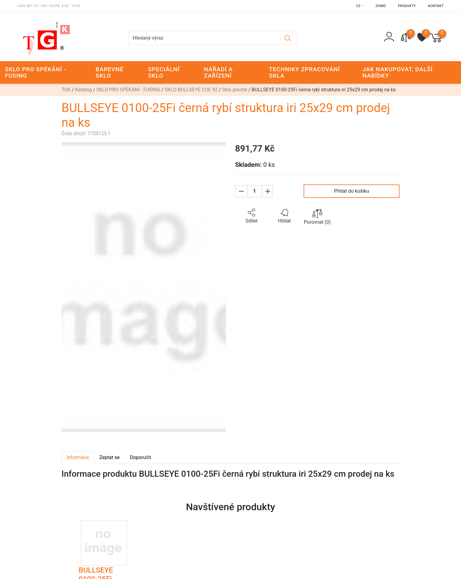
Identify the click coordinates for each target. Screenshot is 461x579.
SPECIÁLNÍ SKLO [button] (164, 72)
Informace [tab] (78, 457)
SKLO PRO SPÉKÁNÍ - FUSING (128, 90)
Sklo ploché (234, 90)
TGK (66, 90)
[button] (251, 216)
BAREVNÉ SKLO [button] (110, 72)
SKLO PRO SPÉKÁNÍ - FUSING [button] (35, 72)
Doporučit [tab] (140, 457)
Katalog (83, 90)
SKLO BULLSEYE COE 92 (191, 90)
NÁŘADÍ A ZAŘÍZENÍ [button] (218, 72)
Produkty (407, 6)
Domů (381, 6)
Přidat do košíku (351, 191)
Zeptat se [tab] (109, 457)
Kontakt (436, 6)
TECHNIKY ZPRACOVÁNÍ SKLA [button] (304, 72)
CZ (359, 6)
